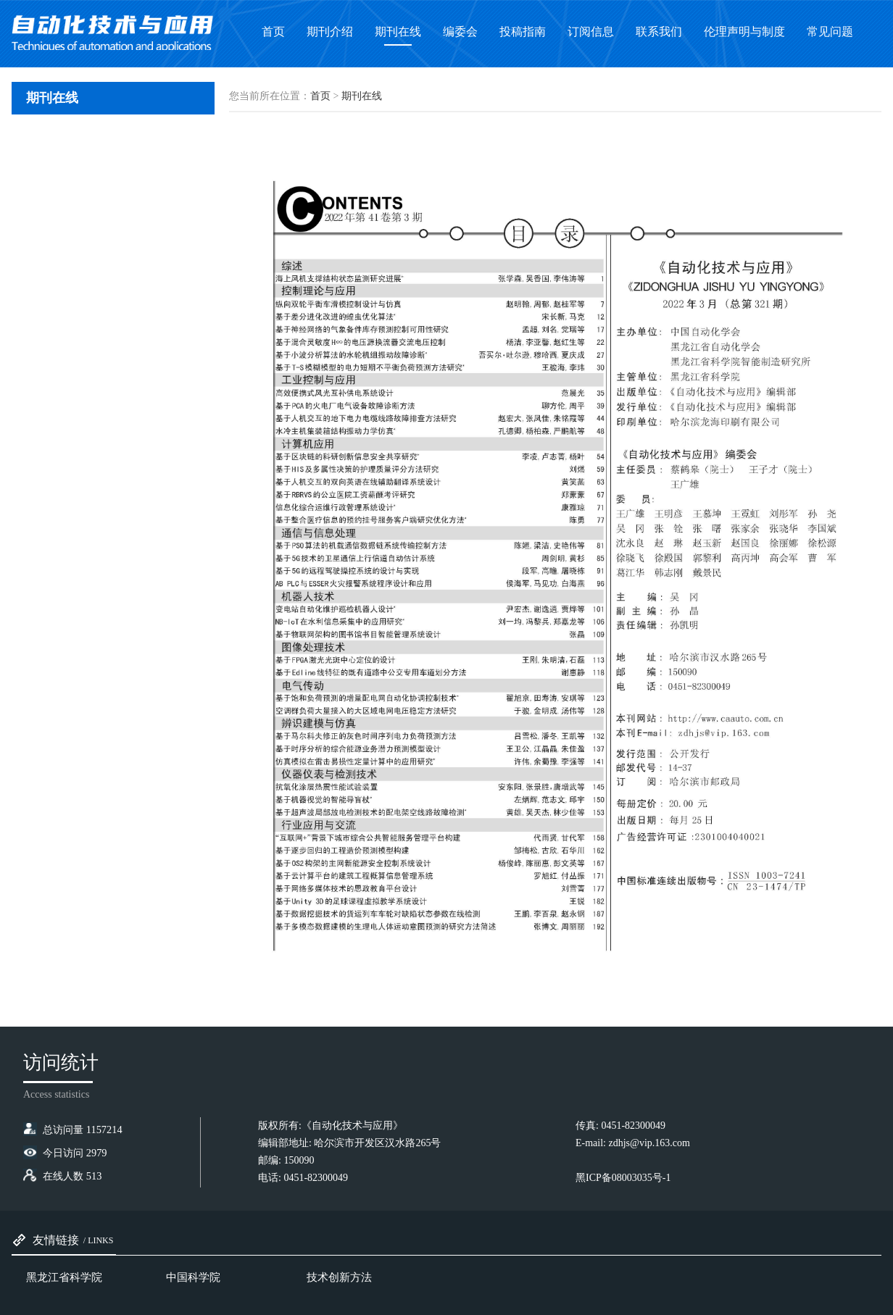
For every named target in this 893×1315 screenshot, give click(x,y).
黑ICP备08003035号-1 (623, 1177)
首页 (320, 96)
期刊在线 (361, 96)
